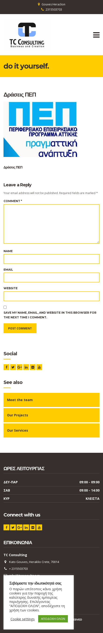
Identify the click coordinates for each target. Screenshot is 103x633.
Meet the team (20, 400)
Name (8, 251)
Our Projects (17, 415)
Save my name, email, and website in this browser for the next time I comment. (50, 315)
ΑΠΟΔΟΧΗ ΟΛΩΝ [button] (53, 619)
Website (11, 288)
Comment (13, 201)
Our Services (17, 430)
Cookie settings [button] (23, 619)
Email (8, 269)
